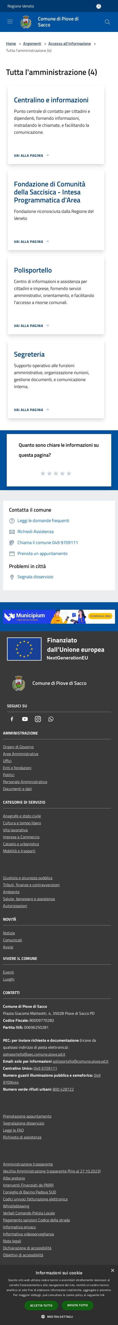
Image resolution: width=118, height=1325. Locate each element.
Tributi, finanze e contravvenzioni (31, 885)
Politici (8, 775)
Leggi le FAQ (13, 1130)
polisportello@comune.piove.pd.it (81, 1061)
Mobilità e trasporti (19, 851)
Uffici (7, 761)
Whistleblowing (16, 1206)
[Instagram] (38, 719)
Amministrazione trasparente (28, 1164)
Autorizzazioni (15, 906)
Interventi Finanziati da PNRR (28, 1185)
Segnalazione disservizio (23, 1123)
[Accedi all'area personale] (99, 6)
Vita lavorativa (15, 830)
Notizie (9, 933)
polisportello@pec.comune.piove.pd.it (34, 1054)
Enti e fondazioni (17, 768)
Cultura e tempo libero (22, 823)
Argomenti (32, 43)
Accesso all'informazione (69, 43)
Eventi (8, 972)
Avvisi (8, 947)
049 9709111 (45, 1068)
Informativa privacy (19, 1227)
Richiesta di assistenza (22, 1137)
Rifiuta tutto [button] (77, 1305)
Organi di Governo (18, 747)
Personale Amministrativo (25, 782)
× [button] (112, 1271)
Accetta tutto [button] (41, 1305)
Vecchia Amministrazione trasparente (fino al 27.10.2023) (52, 1171)
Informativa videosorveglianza (28, 1234)
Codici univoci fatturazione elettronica (35, 1199)
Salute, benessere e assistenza (29, 899)
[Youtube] (25, 719)
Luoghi (8, 979)
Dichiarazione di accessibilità (27, 1248)
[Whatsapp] (51, 719)
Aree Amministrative (20, 754)
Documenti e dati (17, 789)
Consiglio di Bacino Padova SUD (29, 1192)
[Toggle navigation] (10, 21)
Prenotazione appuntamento (27, 1116)
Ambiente (11, 892)
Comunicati (12, 940)
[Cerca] (108, 22)
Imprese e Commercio (21, 837)
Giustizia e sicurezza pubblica (27, 878)
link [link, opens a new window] (102, 1295)
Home (11, 43)
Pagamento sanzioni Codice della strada (36, 1220)
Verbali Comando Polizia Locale (29, 1213)
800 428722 (63, 1089)
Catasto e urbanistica (21, 844)
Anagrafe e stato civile (22, 816)
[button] (59, 1316)
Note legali (12, 1241)
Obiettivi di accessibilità (23, 1255)
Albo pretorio (14, 1178)
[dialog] (59, 1295)
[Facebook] (12, 719)
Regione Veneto (20, 6)
